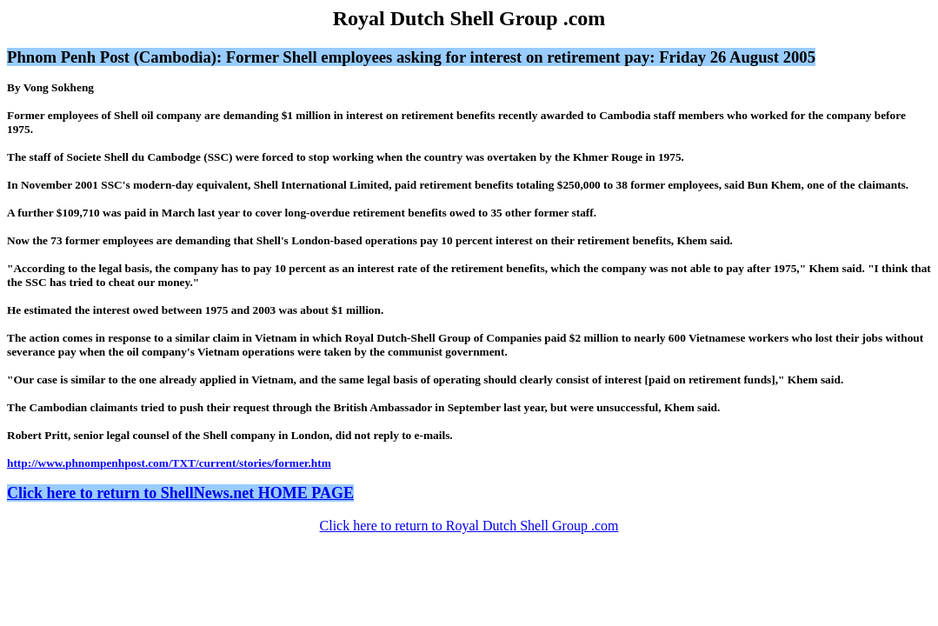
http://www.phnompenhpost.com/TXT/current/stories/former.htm (169, 463)
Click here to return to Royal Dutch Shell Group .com (469, 525)
